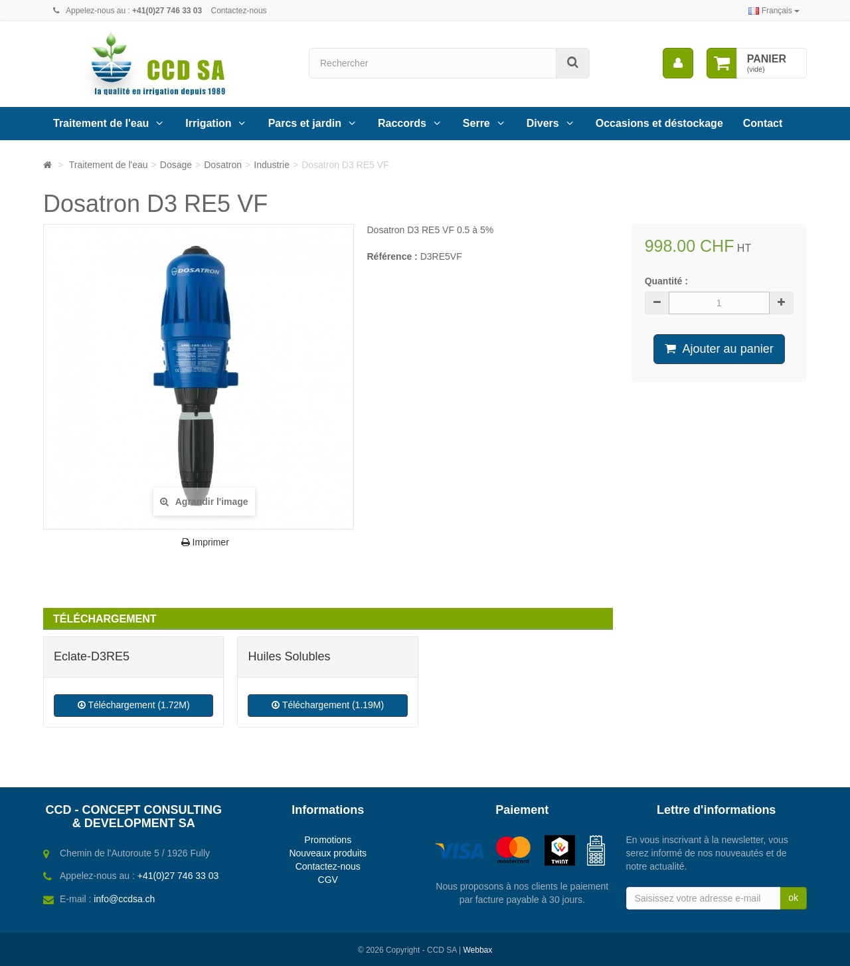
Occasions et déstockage (659, 123)
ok (793, 897)
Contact (763, 123)
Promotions (327, 839)
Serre (476, 123)
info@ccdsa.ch (124, 899)
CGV (328, 879)
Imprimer (205, 542)
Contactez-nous (239, 10)
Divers (543, 123)
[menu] (678, 63)
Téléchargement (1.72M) (134, 705)
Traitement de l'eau (101, 123)
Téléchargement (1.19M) (328, 705)
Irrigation (208, 123)
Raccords (402, 123)
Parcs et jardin (304, 123)
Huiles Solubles (289, 656)
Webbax (477, 950)
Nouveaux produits (328, 853)
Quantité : (666, 281)
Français (774, 10)
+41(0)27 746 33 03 (178, 875)
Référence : (392, 256)
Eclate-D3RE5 (91, 656)
